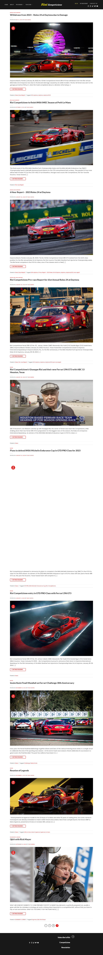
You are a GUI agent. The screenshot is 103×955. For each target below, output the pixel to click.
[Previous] (45, 925)
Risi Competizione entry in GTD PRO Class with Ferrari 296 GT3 (40, 593)
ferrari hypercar (35, 832)
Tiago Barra (27, 19)
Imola (35, 763)
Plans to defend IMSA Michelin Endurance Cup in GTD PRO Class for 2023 (45, 450)
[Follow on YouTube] (97, 6)
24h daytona (34, 95)
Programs (20, 4)
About (12, 4)
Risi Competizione (51, 586)
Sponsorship (84, 3)
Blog (76, 3)
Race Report (16, 12)
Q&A (38, 919)
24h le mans (27, 832)
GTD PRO (26, 586)
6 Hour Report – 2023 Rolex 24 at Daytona (30, 192)
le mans (47, 832)
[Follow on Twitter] (95, 6)
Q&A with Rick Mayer (20, 839)
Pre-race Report (14, 100)
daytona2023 (47, 95)
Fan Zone (29, 4)
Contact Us (93, 3)
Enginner (34, 919)
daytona (40, 95)
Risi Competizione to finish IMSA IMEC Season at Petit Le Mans (40, 102)
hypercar (42, 832)
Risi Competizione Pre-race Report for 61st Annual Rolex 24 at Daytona (44, 279)
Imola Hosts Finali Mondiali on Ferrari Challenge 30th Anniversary (42, 683)
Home (6, 4)
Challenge (27, 763)
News (11, 12)
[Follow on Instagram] (90, 6)
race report (77, 272)
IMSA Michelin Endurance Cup (37, 586)
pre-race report (57, 362)
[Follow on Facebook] (88, 6)
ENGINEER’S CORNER (15, 837)
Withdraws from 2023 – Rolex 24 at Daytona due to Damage (39, 15)
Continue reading (17, 89)
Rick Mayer (43, 919)
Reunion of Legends (19, 770)
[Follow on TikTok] (92, 6)
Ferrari (32, 763)
